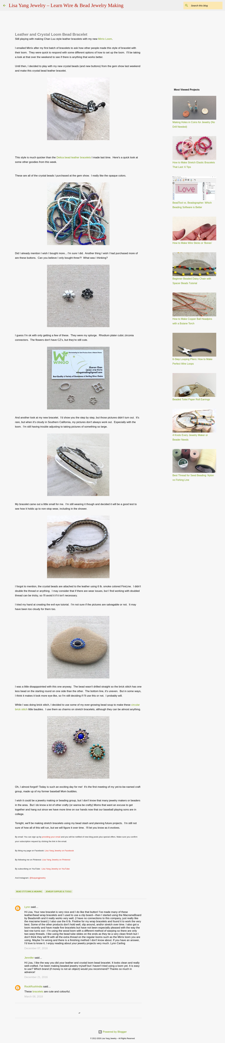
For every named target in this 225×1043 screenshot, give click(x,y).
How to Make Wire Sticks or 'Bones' (192, 243)
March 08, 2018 (33, 996)
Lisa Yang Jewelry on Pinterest (56, 860)
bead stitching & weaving (29, 891)
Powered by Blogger (112, 1031)
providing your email (51, 837)
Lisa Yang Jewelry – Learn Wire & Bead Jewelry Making (66, 5)
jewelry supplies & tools (58, 891)
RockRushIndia (33, 986)
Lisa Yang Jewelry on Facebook (59, 850)
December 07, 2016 (36, 948)
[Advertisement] (162, 135)
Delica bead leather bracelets (74, 157)
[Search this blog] (206, 5)
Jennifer (29, 957)
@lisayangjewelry (38, 878)
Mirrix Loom (105, 38)
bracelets (37, 991)
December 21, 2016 (36, 977)
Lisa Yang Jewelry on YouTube (56, 869)
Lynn (27, 906)
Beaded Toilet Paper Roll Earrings (191, 399)
